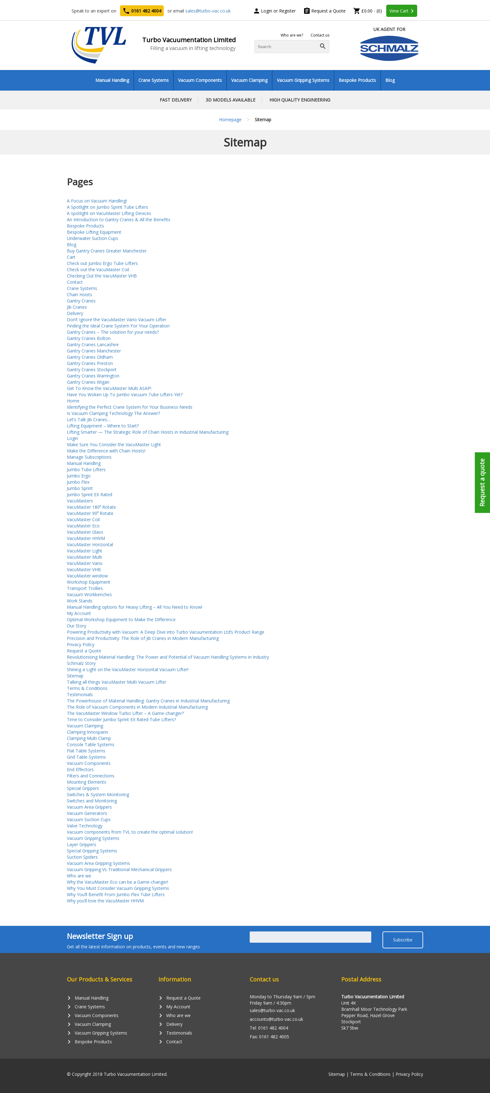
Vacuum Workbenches (89, 594)
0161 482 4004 (141, 11)
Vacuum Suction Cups (89, 819)
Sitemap (75, 676)
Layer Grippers (81, 844)
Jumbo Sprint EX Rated (89, 494)
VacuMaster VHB (84, 569)
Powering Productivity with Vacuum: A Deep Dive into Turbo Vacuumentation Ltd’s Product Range (165, 632)
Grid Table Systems (86, 757)
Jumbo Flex (78, 482)
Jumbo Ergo (79, 476)
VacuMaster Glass (85, 532)
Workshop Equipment (88, 582)
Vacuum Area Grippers (89, 807)
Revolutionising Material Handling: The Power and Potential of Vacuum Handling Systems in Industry (168, 657)
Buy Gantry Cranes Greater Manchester (107, 251)
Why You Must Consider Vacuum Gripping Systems (118, 888)
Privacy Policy (80, 644)
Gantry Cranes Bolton (89, 338)
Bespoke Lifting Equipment (94, 232)
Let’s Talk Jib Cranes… (89, 419)
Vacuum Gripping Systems (303, 80)
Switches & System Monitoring (98, 794)
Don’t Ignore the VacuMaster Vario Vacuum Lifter (116, 319)
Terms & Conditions (87, 688)
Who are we (79, 876)
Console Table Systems (90, 744)
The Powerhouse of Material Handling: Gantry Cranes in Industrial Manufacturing (148, 701)
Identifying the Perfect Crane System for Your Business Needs (129, 407)
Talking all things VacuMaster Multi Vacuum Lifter (116, 682)
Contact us (320, 35)
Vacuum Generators (87, 813)
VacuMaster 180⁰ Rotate (91, 507)
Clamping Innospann (87, 732)
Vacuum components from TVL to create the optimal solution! (130, 832)
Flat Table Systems (86, 751)
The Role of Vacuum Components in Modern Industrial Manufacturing (137, 707)
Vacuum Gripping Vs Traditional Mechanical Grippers (119, 869)
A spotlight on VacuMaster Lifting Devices (109, 213)
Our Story (76, 626)
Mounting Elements (86, 782)
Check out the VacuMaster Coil (98, 269)
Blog (390, 80)
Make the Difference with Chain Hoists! (106, 451)
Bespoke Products (357, 80)
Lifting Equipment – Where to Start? (103, 426)
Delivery (75, 313)
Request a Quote (324, 11)
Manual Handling (112, 80)
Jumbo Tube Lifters (86, 469)
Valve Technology (84, 826)
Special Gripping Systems (92, 851)
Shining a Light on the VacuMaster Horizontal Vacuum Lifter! (127, 669)
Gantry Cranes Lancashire (93, 344)
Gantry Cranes (81, 301)
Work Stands (79, 601)
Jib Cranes (77, 307)
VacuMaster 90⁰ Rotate (90, 513)
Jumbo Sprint (80, 488)
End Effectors (80, 769)
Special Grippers (83, 788)
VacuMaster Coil (83, 519)
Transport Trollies (85, 588)
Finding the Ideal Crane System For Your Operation (118, 326)
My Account (79, 613)
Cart (71, 257)
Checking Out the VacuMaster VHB (102, 276)
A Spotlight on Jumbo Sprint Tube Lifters (107, 207)
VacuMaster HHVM (86, 538)
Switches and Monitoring (92, 801)
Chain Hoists (79, 294)
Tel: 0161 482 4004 (269, 1028)
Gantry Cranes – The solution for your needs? (113, 332)
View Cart (402, 11)
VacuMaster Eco (83, 526)
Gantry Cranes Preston (90, 363)
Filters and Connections (90, 776)
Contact (75, 282)
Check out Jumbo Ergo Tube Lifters (102, 263)
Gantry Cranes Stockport (92, 369)
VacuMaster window (87, 576)
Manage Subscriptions (89, 457)
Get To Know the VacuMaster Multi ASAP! (109, 388)
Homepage (230, 119)
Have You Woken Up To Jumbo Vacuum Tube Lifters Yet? (124, 394)
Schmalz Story (81, 663)
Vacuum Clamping (249, 80)
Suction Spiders (82, 857)
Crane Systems (153, 80)
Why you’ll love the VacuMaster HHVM (105, 901)
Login (72, 438)
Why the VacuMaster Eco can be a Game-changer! (117, 882)
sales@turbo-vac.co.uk (208, 11)
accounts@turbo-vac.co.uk (276, 1019)
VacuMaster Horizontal (90, 544)
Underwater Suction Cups (92, 238)
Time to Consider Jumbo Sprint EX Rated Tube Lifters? (121, 719)
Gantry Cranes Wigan (88, 382)
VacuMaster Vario (84, 563)
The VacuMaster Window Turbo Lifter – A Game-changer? (125, 713)
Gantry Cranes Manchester (94, 351)
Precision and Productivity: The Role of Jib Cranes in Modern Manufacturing (143, 638)
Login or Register (274, 11)
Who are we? (292, 35)
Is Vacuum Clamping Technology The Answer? (113, 413)
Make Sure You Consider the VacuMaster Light (114, 444)
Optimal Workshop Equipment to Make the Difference (121, 619)
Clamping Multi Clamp (89, 738)
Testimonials (80, 694)
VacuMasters (80, 501)
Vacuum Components (200, 80)
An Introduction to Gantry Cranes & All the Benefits (118, 219)
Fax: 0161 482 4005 (269, 1037)
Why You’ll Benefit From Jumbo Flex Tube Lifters (116, 894)
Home (73, 401)
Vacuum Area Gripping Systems (98, 863)
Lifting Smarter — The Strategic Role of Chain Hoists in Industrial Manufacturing (147, 432)
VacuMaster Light (84, 551)
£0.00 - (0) (367, 11)
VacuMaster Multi (84, 557)
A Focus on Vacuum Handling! (97, 201)
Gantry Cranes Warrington (93, 376)
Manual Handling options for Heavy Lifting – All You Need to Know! (134, 607)
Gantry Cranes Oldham (90, 357)
